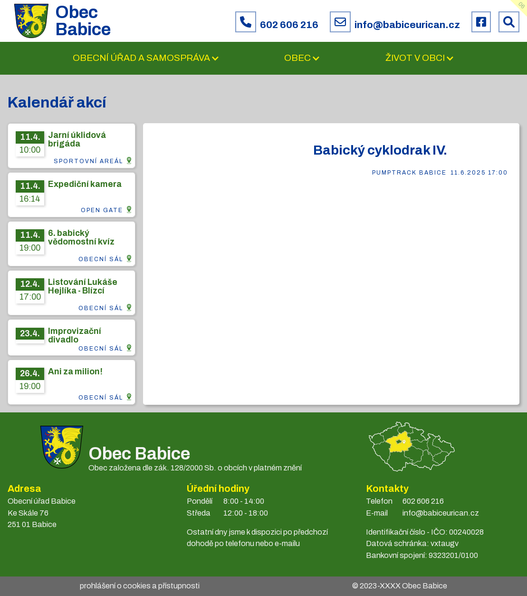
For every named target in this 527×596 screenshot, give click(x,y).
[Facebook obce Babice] (481, 21)
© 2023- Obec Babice (399, 586)
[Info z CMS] (71, 146)
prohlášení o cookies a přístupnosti (140, 586)
